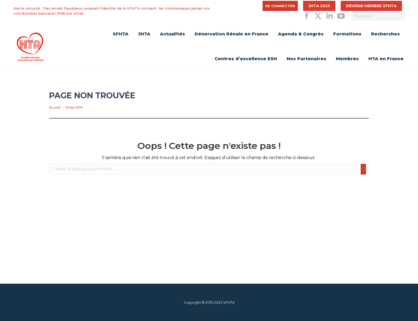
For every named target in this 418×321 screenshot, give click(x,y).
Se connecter (280, 6)
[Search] (378, 16)
